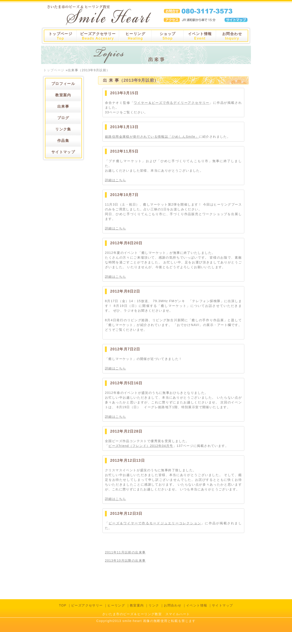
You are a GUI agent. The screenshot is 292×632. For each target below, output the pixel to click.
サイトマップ (63, 152)
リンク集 (63, 129)
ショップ (168, 36)
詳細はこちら (115, 180)
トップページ (60, 36)
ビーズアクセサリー (98, 36)
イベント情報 (200, 36)
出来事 (63, 106)
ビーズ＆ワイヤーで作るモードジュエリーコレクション (155, 523)
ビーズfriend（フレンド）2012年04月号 (140, 446)
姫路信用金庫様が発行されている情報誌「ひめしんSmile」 (152, 136)
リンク (154, 605)
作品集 (63, 141)
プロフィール (63, 84)
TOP (63, 605)
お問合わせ (232, 36)
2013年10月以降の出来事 (125, 560)
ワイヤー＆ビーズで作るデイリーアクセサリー (171, 102)
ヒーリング (135, 36)
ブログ (63, 118)
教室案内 (63, 95)
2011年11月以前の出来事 (125, 552)
